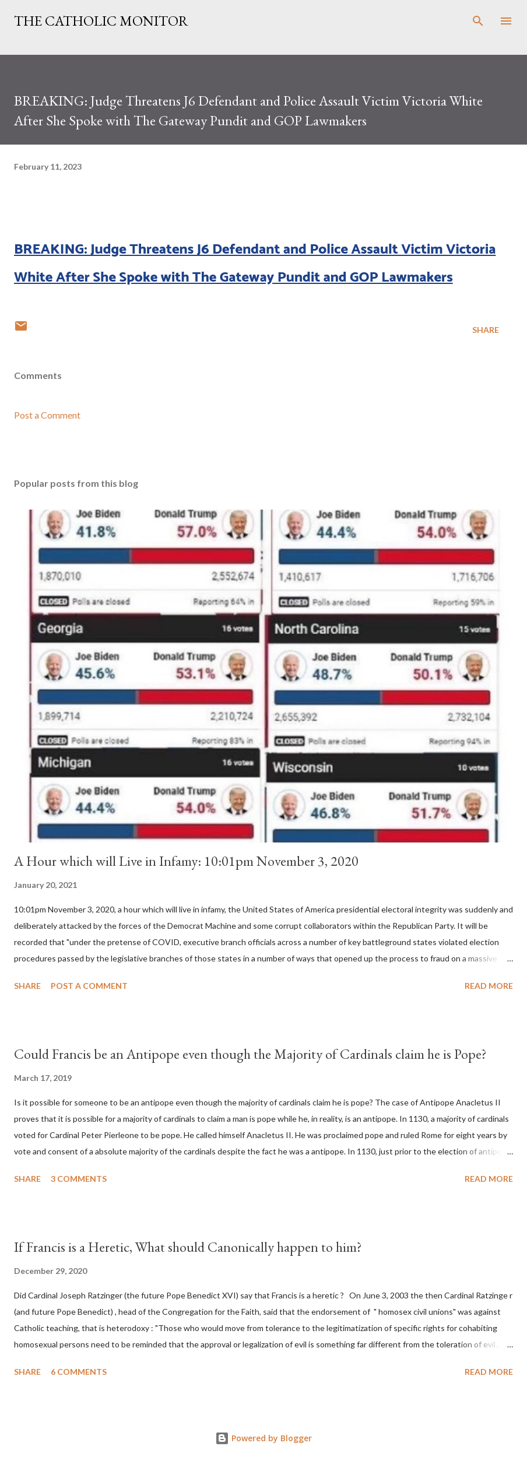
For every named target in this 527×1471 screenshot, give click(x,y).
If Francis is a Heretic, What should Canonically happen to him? (188, 1247)
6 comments (79, 1372)
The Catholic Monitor (101, 21)
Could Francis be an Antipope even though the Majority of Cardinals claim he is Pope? (250, 1054)
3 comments (79, 1179)
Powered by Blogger (263, 1438)
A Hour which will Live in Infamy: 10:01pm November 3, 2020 (186, 861)
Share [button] (485, 330)
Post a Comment (47, 414)
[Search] (478, 21)
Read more (489, 986)
